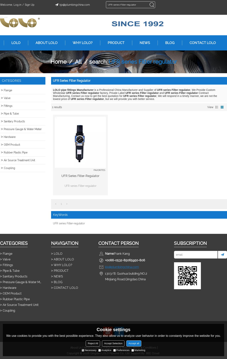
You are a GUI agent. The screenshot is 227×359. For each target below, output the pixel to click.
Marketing (138, 350)
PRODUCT (114, 42)
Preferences (121, 350)
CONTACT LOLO (201, 42)
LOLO (14, 42)
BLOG (167, 42)
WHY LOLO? (81, 42)
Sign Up (29, 4)
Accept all (133, 343)
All (78, 61)
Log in (17, 4)
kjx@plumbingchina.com (72, 5)
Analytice (104, 350)
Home (58, 61)
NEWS (143, 42)
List (217, 107)
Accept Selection (113, 343)
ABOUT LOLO (45, 42)
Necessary (89, 350)
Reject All (93, 343)
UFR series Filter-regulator (80, 176)
